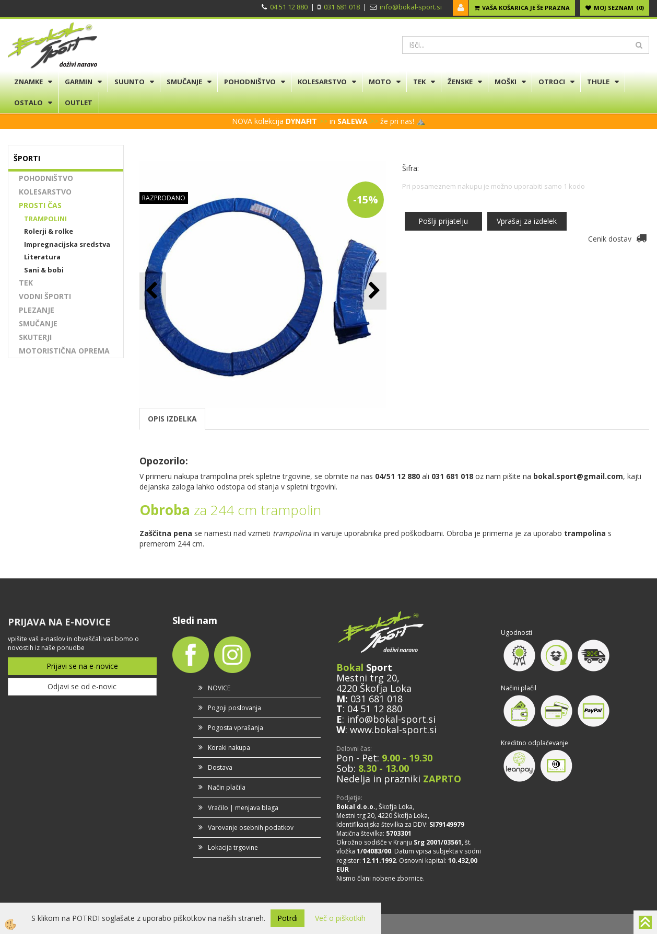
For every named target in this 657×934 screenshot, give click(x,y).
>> (323, 121)
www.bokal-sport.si (393, 729)
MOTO (380, 81)
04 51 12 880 (289, 7)
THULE (598, 81)
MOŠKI (506, 81)
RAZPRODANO (163, 197)
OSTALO (28, 102)
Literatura (42, 256)
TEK (419, 81)
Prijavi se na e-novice (82, 666)
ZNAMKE (28, 81)
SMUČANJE (184, 81)
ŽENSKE (460, 81)
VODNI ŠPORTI (45, 296)
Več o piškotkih (340, 918)
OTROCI (551, 81)
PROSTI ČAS (40, 205)
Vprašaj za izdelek (527, 221)
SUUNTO (129, 81)
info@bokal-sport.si (411, 7)
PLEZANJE (36, 310)
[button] (373, 291)
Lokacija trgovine (233, 847)
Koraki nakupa (229, 747)
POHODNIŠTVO (250, 81)
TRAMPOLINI (45, 218)
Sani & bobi (44, 270)
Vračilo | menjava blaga (243, 807)
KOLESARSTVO (322, 81)
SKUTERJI (35, 337)
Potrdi (287, 918)
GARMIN (78, 81)
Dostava (220, 767)
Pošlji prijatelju (443, 221)
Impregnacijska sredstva (67, 244)
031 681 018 (342, 7)
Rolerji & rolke (48, 231)
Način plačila (226, 787)
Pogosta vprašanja (235, 727)
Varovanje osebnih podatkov (251, 827)
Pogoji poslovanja (234, 707)
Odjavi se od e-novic (82, 686)
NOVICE (219, 688)
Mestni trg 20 (366, 677)
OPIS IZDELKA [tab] (172, 419)
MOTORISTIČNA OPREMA (64, 351)
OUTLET (78, 102)
